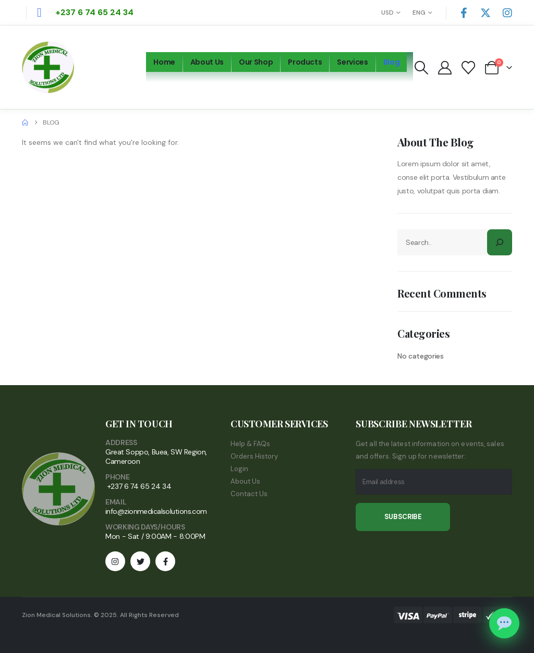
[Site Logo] (48, 67)
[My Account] (444, 68)
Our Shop (256, 62)
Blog (391, 62)
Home (164, 62)
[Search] (499, 242)
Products (305, 62)
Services (352, 62)
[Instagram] (507, 12)
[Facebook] (463, 12)
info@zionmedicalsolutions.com (156, 511)
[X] (485, 12)
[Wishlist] (468, 68)
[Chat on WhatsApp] (504, 623)
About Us (207, 62)
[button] (421, 68)
